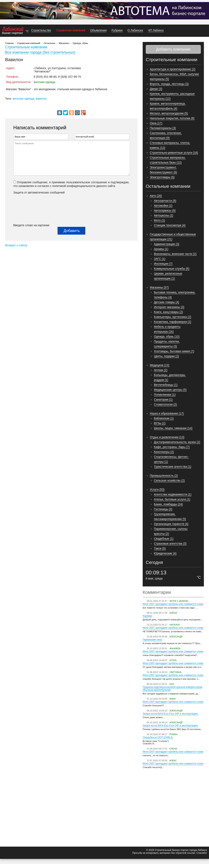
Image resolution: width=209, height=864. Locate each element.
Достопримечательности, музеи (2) (177, 442)
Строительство (41, 30)
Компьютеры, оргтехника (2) (172, 316)
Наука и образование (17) (167, 413)
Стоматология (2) (165, 404)
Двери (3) (156, 88)
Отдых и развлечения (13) (167, 437)
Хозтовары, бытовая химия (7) (174, 351)
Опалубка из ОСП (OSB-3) (158, 737)
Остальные (49, 43)
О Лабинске (135, 30)
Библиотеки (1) (164, 418)
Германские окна (152, 639)
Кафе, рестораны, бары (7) (172, 447)
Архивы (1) (161, 249)
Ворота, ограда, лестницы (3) (169, 84)
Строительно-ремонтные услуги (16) (174, 152)
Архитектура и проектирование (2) (172, 69)
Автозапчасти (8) (165, 200)
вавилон (41, 98)
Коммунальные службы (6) (171, 268)
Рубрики (116, 30)
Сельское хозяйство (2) (169, 480)
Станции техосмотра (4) (170, 225)
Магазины (64, 43)
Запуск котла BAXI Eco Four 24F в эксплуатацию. (170, 713)
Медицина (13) (159, 365)
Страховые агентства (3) (170, 543)
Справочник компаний (70, 30)
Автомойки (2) (163, 205)
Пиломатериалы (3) (163, 128)
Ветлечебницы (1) (166, 384)
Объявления (98, 30)
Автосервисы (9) (165, 210)
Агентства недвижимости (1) (172, 494)
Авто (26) (156, 195)
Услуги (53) (157, 489)
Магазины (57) (159, 287)
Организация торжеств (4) (171, 523)
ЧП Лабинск (156, 30)
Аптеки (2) (160, 370)
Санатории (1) (163, 399)
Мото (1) (159, 220)
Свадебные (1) (163, 538)
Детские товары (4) (166, 302)
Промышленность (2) (164, 475)
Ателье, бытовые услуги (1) (172, 499)
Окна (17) (156, 123)
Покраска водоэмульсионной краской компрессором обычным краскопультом (172, 688)
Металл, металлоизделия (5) (169, 113)
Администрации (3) (166, 244)
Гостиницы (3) (163, 509)
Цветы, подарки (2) (166, 356)
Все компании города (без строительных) (40, 52)
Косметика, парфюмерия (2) (172, 321)
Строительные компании (26, 47)
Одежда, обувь (80, 43)
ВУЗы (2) (160, 423)
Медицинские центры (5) (170, 389)
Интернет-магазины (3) (169, 307)
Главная (9, 43)
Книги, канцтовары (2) (168, 312)
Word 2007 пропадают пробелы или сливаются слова (173, 604)
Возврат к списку (16, 245)
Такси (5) (160, 548)
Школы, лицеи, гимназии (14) (173, 428)
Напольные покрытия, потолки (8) (172, 118)
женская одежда (23, 98)
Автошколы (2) (163, 215)
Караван (147, 615)
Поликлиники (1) (165, 394)
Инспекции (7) (163, 263)
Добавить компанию (173, 49)
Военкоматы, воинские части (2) (175, 253)
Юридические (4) (165, 553)
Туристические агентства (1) (172, 466)
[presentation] (30, 209)
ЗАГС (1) (159, 258)
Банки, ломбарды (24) (168, 504)
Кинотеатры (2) (164, 451)
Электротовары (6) (162, 177)
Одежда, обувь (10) (167, 336)
